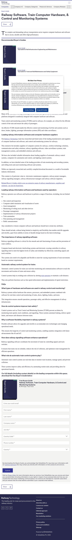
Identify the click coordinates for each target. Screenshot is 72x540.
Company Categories (31, 7)
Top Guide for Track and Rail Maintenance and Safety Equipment (38, 71)
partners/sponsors (10, 464)
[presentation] (16, 456)
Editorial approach (41, 511)
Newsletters (39, 513)
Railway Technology (11, 139)
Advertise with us (41, 503)
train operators (46, 276)
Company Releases (59, 7)
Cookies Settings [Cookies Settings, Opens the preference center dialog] (28, 110)
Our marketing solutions (43, 516)
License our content (42, 505)
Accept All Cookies (42, 110)
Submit (8, 470)
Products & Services (46, 7)
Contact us (39, 508)
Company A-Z (18, 7)
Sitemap (38, 527)
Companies (5, 7)
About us (39, 500)
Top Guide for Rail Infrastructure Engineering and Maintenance (37, 49)
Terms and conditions (42, 525)
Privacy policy (40, 522)
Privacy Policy (12, 475)
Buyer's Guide (5, 11)
